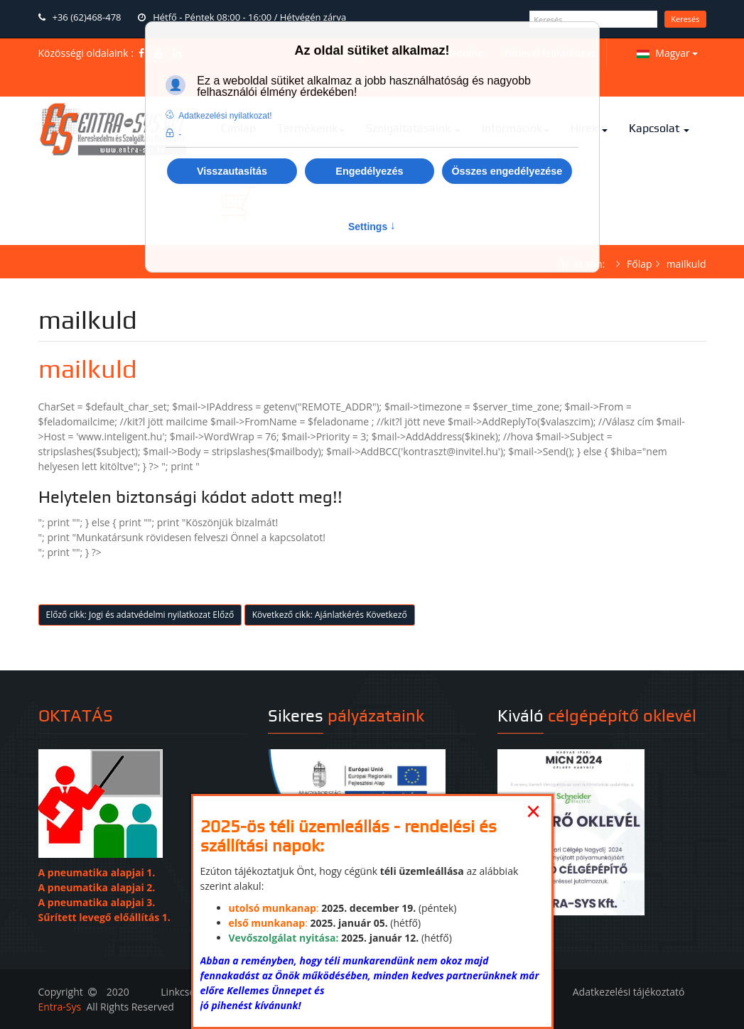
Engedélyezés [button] (369, 171)
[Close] (533, 811)
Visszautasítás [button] (232, 171)
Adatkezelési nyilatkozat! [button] (224, 116)
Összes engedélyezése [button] (506, 171)
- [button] (179, 134)
